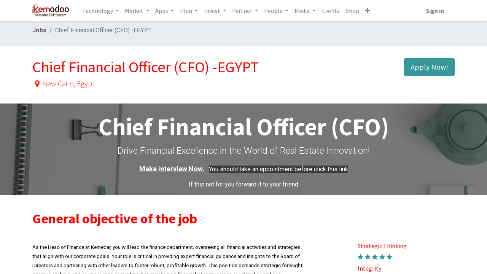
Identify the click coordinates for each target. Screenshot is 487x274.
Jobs (39, 30)
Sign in (433, 10)
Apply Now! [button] (429, 67)
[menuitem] (332, 10)
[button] (368, 10)
